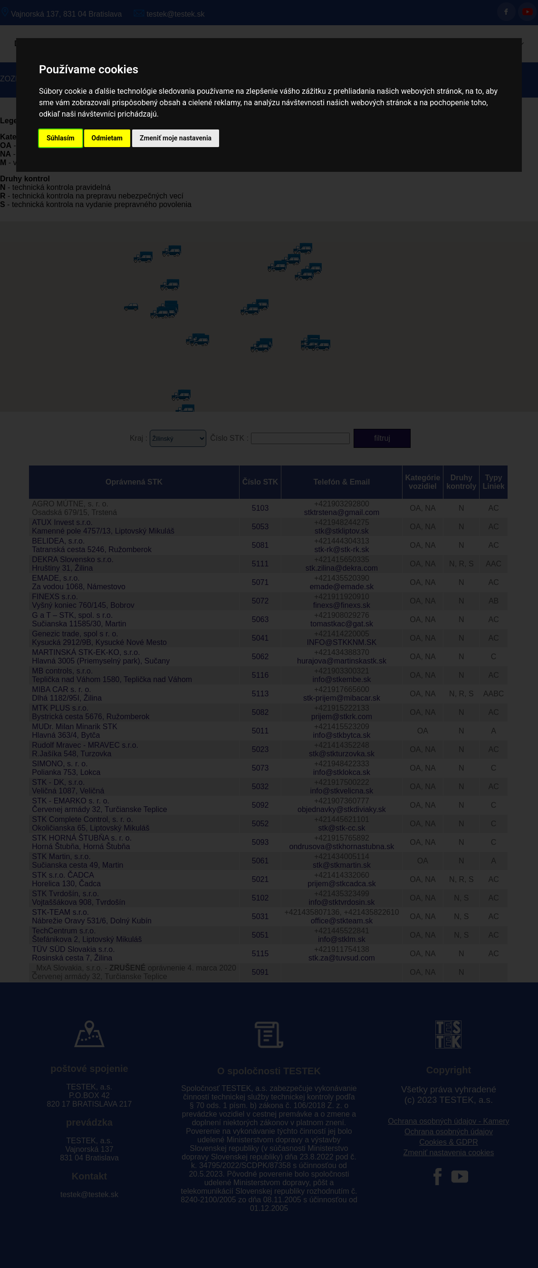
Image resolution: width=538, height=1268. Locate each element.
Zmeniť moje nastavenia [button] (175, 138)
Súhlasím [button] (61, 138)
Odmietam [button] (107, 138)
